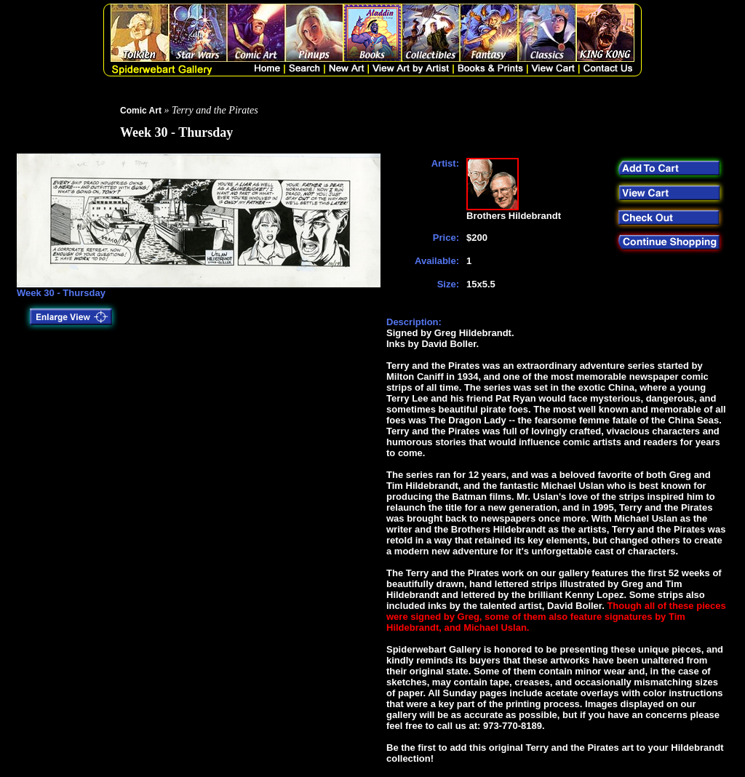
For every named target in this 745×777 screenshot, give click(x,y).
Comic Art (141, 110)
